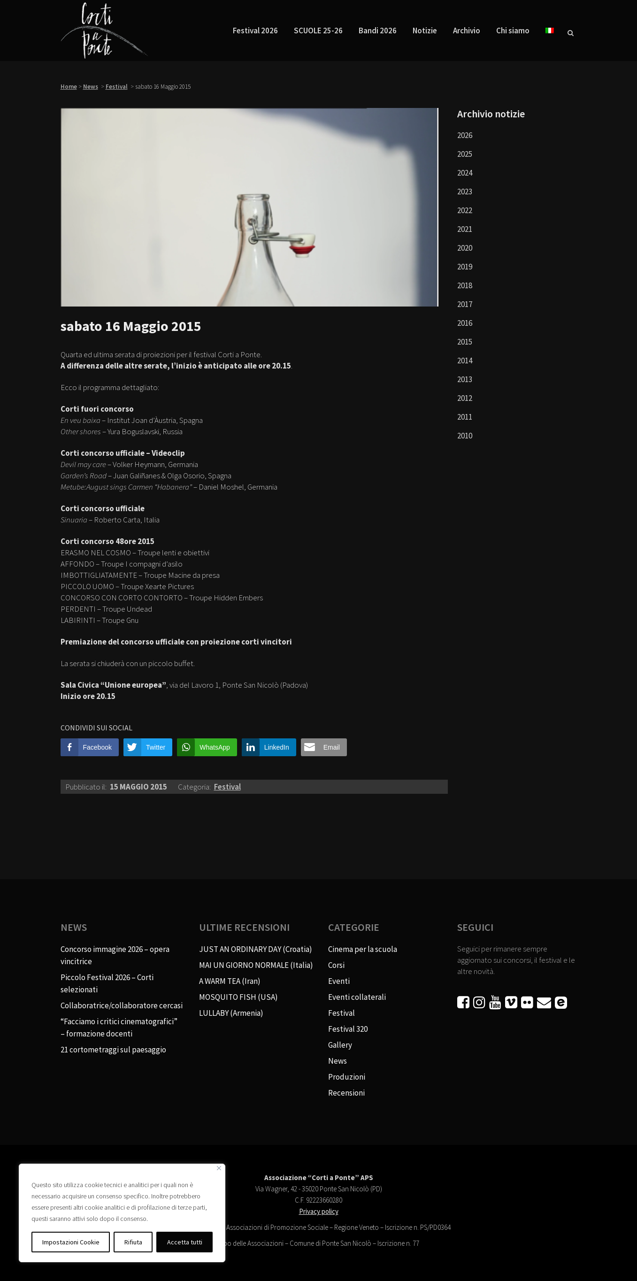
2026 (464, 135)
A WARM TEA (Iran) (230, 981)
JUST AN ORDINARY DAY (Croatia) (255, 949)
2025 (464, 154)
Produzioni (346, 1077)
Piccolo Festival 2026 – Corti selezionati (107, 983)
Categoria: (195, 787)
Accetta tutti (184, 1242)
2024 (464, 173)
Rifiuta (133, 1242)
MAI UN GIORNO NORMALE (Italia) (256, 965)
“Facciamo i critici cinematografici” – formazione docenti (119, 1027)
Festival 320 (348, 1029)
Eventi (339, 981)
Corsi (336, 965)
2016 (464, 323)
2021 (464, 229)
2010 (464, 435)
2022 (464, 210)
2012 (464, 398)
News (90, 87)
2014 (464, 360)
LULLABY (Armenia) (231, 1013)
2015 (464, 342)
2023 (464, 191)
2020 (464, 248)
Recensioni (346, 1093)
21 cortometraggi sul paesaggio (113, 1049)
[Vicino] (219, 1168)
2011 (464, 417)
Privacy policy (318, 1211)
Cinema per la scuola (362, 949)
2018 (464, 285)
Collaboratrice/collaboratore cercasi (122, 1005)
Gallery (340, 1045)
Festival (117, 87)
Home (69, 87)
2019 (464, 266)
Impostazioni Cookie (71, 1242)
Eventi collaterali (357, 997)
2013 (464, 379)
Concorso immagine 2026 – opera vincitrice (115, 955)
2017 (464, 304)
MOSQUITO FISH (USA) (238, 997)
